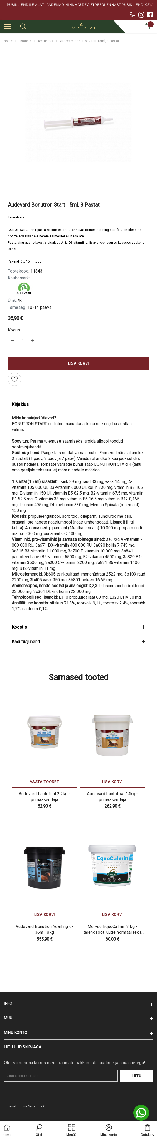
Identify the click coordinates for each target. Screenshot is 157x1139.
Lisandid (25, 41)
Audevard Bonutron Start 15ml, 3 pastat (89, 41)
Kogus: (14, 329)
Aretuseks (45, 41)
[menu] (7, 26)
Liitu (136, 1076)
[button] (39, 1130)
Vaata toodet (44, 782)
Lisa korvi (78, 363)
